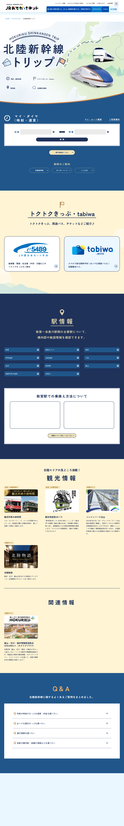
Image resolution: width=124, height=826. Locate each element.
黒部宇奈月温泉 (19, 399)
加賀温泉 (54, 373)
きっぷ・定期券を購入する (71, 9)
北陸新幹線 (28, 178)
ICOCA (105, 9)
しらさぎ (96, 178)
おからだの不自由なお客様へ (76, 3)
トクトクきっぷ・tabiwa (47, 78)
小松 (90, 373)
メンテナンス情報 (60, 3)
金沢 (11, 386)
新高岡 (52, 386)
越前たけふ (55, 361)
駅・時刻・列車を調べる (54, 9)
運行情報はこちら (62, 158)
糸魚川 (52, 399)
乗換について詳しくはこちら (62, 464)
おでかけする (97, 9)
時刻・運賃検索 (15, 78)
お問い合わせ (101, 3)
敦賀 (11, 361)
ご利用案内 (114, 116)
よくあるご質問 (91, 3)
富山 (90, 386)
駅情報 (12, 86)
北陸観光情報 (41, 86)
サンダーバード (62, 178)
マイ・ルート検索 (93, 116)
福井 (90, 361)
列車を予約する (86, 9)
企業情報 (110, 3)
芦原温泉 (14, 373)
